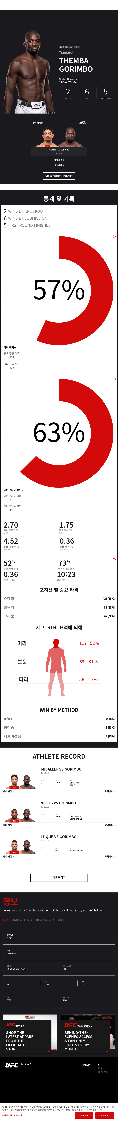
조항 (100, 1068)
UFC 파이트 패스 (83, 11)
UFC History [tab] (45, 919)
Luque (47, 837)
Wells (47, 803)
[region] (59, 1112)
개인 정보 (103, 1072)
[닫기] (113, 1107)
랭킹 (20, 11)
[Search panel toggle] (108, 11)
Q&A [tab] (60, 919)
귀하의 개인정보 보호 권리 (13, 1115)
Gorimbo (73, 769)
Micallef (49, 769)
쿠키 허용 (84, 1115)
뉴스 (43, 11)
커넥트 (66, 11)
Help (86, 1064)
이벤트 (8, 11)
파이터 (32, 11)
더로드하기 (59, 877)
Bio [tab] (5, 919)
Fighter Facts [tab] (21, 919)
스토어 (101, 11)
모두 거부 (104, 1115)
